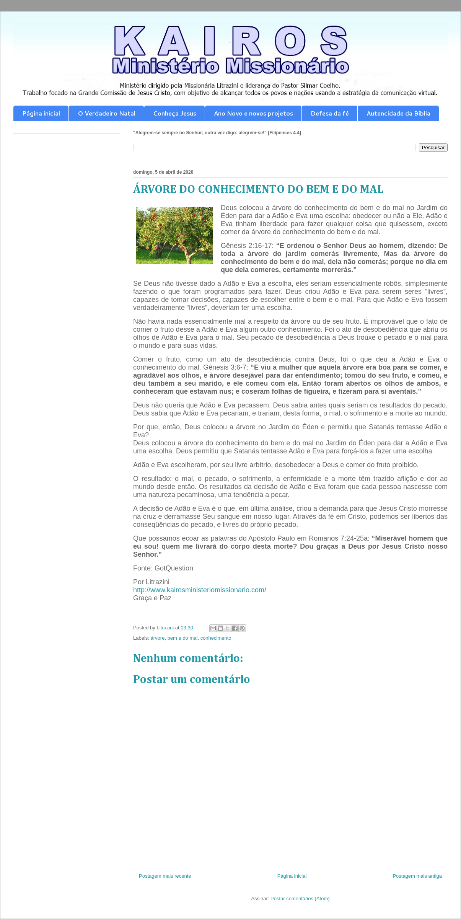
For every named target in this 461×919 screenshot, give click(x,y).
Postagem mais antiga (417, 876)
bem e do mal (183, 638)
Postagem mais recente (165, 876)
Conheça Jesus (174, 113)
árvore (158, 638)
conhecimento (215, 638)
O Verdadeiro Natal (106, 113)
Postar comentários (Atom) (300, 898)
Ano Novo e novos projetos (253, 113)
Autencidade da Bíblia (398, 113)
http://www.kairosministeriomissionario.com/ (199, 590)
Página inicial (41, 113)
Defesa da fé (330, 113)
